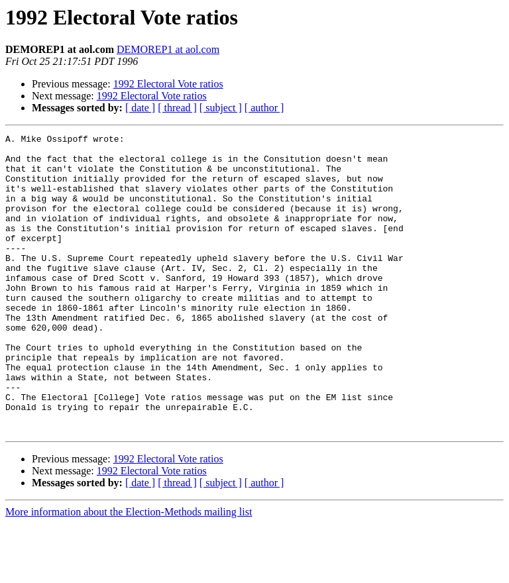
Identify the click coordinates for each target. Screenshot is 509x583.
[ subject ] (220, 107)
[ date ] (140, 107)
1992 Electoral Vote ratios (168, 83)
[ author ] (264, 107)
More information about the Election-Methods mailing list (128, 571)
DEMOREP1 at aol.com (168, 49)
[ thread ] (177, 107)
